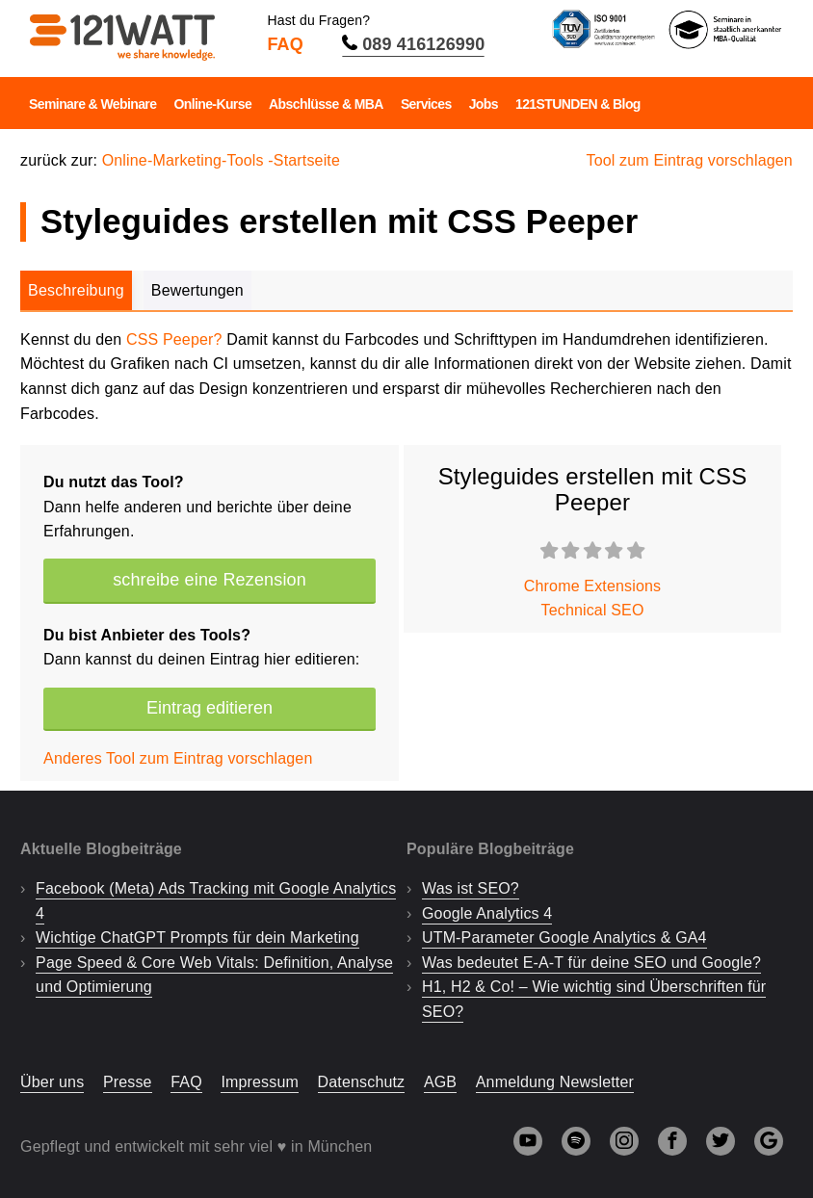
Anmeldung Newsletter (555, 1082)
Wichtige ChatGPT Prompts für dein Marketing (197, 937)
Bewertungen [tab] (197, 290)
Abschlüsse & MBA (326, 104)
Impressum (260, 1082)
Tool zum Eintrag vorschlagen (690, 160)
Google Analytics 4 (487, 913)
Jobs (483, 104)
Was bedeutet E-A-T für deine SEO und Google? (591, 962)
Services (426, 104)
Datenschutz (362, 1082)
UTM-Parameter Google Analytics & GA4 (564, 937)
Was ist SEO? (470, 888)
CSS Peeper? (174, 339)
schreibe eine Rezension (209, 579)
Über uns (52, 1082)
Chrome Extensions (592, 586)
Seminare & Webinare (92, 104)
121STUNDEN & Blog (578, 104)
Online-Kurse (212, 104)
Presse (127, 1082)
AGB (440, 1082)
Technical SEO (592, 610)
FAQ (284, 44)
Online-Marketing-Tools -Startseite (221, 160)
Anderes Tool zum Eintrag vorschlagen (177, 758)
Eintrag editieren (209, 707)
